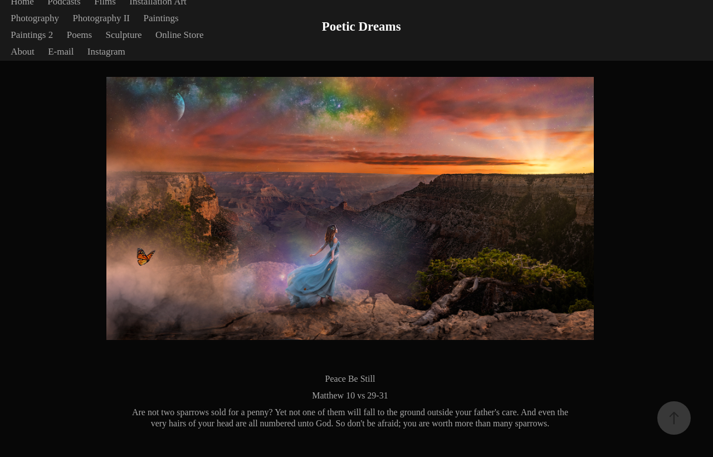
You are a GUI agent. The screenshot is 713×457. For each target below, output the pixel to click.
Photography (35, 18)
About (23, 51)
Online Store (179, 35)
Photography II (101, 18)
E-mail (61, 51)
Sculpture (123, 35)
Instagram (106, 51)
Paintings (160, 18)
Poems (79, 35)
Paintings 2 (32, 35)
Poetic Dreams (361, 26)
